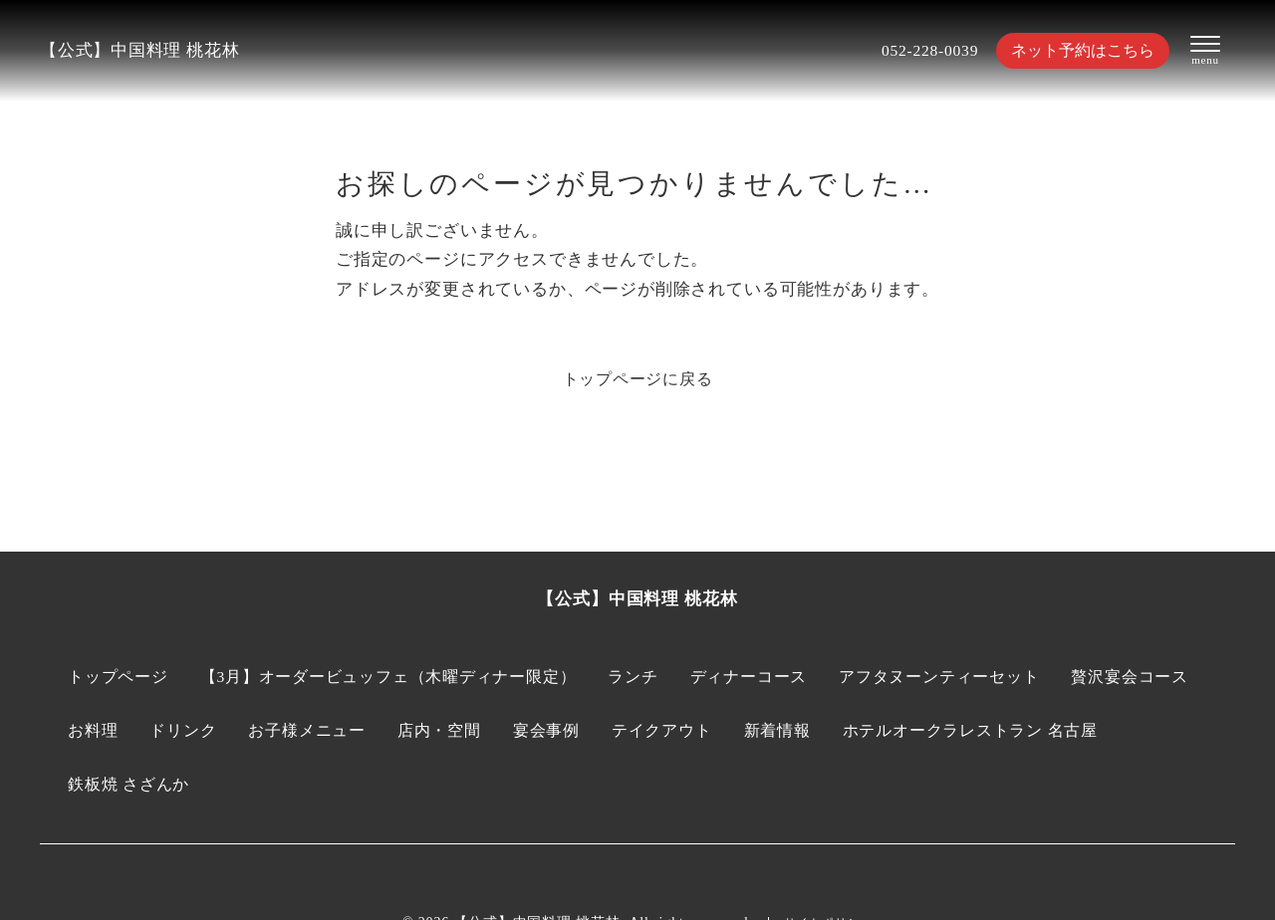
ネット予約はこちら (1084, 50)
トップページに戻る (637, 378)
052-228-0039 (927, 50)
